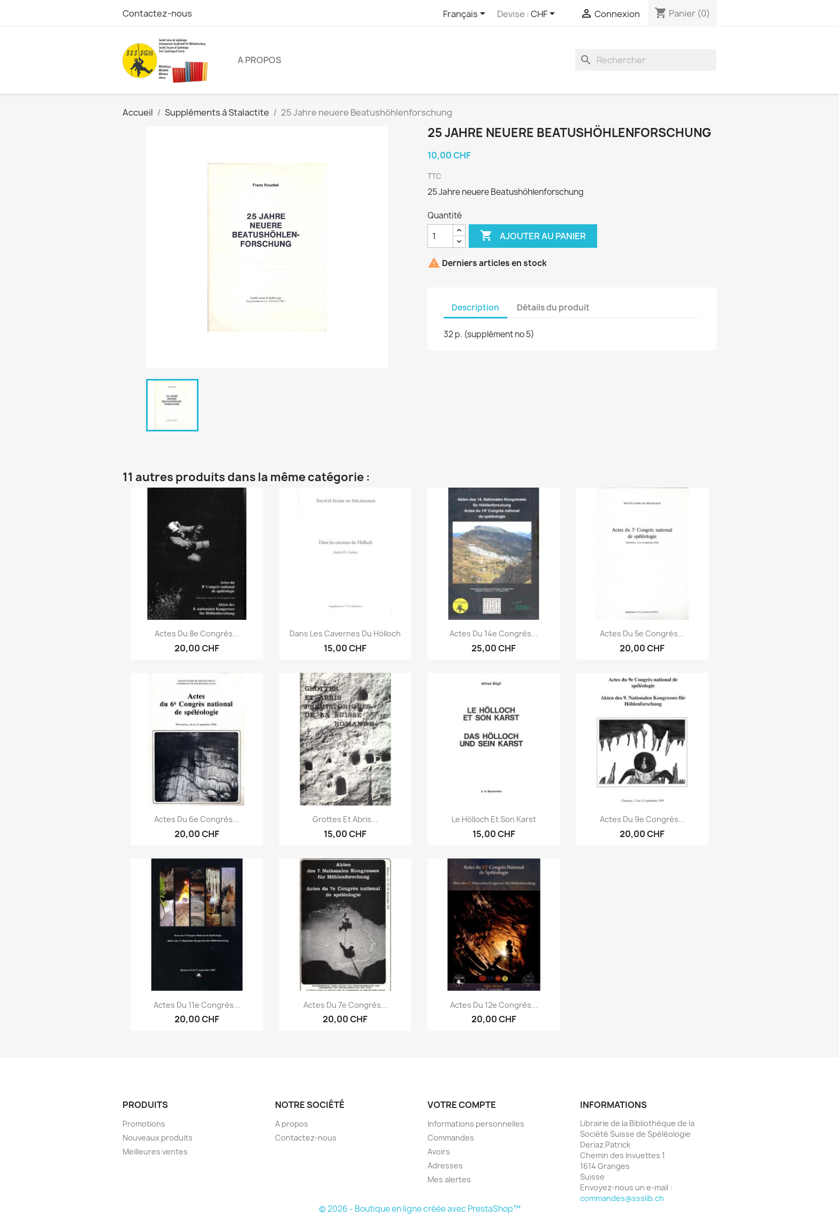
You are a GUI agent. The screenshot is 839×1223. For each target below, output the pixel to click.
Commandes (451, 1138)
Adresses (445, 1165)
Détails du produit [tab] (553, 307)
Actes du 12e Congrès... (494, 1005)
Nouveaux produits (158, 1138)
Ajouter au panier (533, 236)
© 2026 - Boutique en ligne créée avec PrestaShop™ (420, 1208)
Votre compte (462, 1105)
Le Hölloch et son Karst (494, 819)
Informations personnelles (476, 1124)
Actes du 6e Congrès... (196, 819)
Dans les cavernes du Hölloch (345, 633)
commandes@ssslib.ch (622, 1198)
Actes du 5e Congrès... (642, 633)
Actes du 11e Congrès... (197, 1005)
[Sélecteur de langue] (466, 14)
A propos (259, 60)
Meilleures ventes (155, 1151)
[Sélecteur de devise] (545, 14)
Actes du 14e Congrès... (493, 633)
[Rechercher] (645, 60)
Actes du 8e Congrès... (197, 633)
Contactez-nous (157, 13)
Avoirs (439, 1151)
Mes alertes (449, 1179)
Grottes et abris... (345, 819)
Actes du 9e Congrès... (642, 819)
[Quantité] (440, 236)
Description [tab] (475, 307)
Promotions (144, 1124)
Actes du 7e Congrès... (345, 1005)
